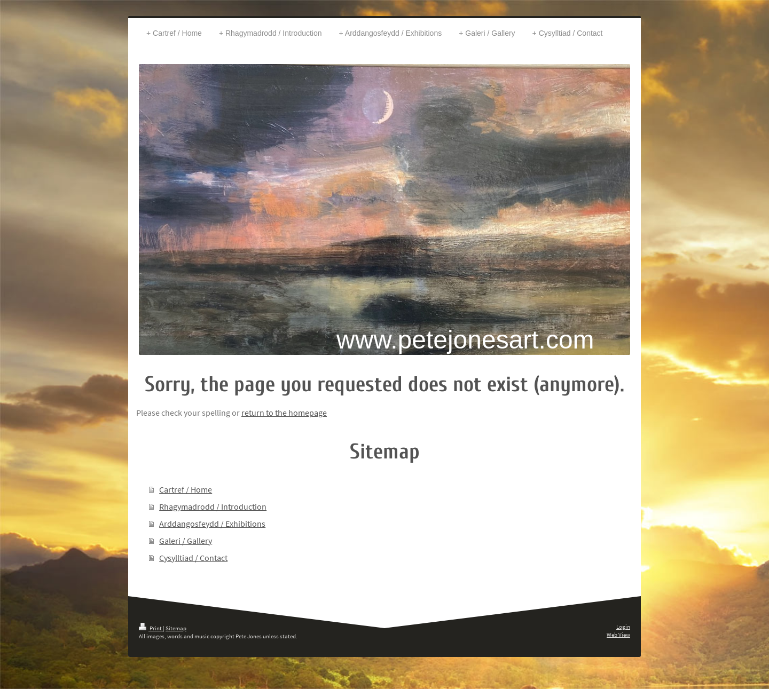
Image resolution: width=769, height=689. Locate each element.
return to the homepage (284, 412)
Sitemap (176, 628)
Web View (618, 634)
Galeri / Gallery (185, 540)
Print (151, 628)
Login (623, 626)
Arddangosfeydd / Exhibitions (212, 523)
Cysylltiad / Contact (193, 557)
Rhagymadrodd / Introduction (212, 506)
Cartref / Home (185, 489)
